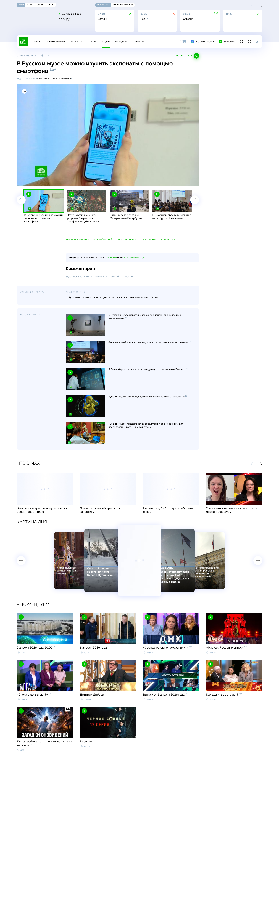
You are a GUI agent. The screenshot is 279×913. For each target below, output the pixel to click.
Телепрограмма (55, 41)
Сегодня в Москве (203, 41)
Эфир (36, 41)
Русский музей (102, 239)
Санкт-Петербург (126, 239)
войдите (112, 257)
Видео (106, 41)
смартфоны (148, 239)
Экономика (227, 41)
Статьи (92, 41)
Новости (76, 41)
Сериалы (138, 41)
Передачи (121, 41)
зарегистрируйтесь (134, 257)
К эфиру (64, 19)
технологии (167, 239)
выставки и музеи (77, 239)
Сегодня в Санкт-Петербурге (54, 78)
